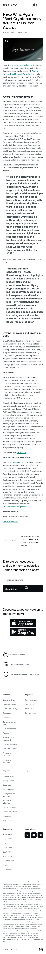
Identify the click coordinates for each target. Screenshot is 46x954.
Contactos (7, 816)
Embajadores (8, 781)
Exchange (7, 713)
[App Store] (23, 623)
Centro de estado (10, 812)
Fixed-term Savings (10, 709)
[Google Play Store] (23, 632)
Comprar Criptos (9, 700)
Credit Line (7, 717)
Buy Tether (7, 839)
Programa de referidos (8, 754)
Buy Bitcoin (7, 834)
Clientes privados (10, 744)
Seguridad (7, 785)
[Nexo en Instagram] (40, 835)
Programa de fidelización (8, 738)
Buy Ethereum (8, 861)
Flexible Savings (9, 704)
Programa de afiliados (8, 761)
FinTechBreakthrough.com (14, 507)
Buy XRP (6, 865)
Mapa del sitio (8, 820)
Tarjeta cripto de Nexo (9, 723)
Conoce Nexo (8, 776)
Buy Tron (6, 843)
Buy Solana (7, 848)
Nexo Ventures (30, 713)
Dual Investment (9, 729)
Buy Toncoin (8, 856)
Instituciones (29, 704)
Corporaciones (31, 700)
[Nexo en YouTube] (34, 835)
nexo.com (21, 452)
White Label (29, 709)
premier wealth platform (22, 65)
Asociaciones (8, 789)
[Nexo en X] (27, 835)
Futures (6, 733)
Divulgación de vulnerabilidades (9, 795)
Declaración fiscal (10, 749)
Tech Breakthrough (17, 462)
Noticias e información (8, 802)
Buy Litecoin (8, 870)
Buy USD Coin (8, 852)
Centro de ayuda (9, 807)
